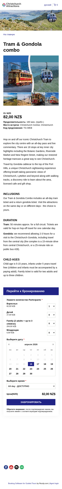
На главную (9, 34)
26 (52, 369)
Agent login (54, 483)
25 (45, 369)
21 (17, 369)
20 (10, 369)
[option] (10, 99)
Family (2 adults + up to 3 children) (21, 324)
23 (31, 369)
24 (38, 369)
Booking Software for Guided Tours (22, 483)
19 (52, 364)
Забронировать (31, 402)
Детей (21, 313)
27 (10, 373)
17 (38, 364)
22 (24, 369)
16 (31, 364)
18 (45, 364)
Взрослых (21, 305)
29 (24, 373)
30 (31, 373)
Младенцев (21, 331)
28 (17, 373)
